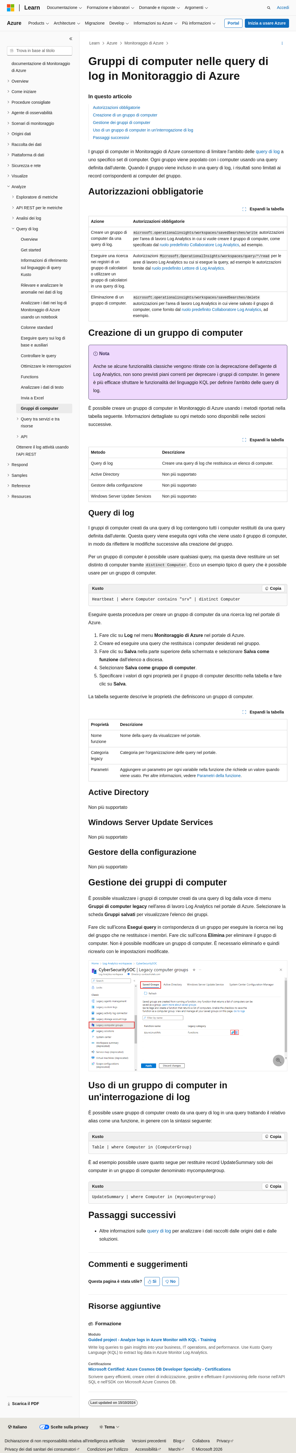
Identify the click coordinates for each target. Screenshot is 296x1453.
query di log (268, 151)
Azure (112, 43)
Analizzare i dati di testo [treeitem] (42, 387)
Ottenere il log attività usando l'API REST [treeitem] (42, 451)
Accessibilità (146, 1449)
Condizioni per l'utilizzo (107, 1449)
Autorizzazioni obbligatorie (116, 107)
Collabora (201, 1441)
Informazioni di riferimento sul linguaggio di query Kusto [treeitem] (44, 267)
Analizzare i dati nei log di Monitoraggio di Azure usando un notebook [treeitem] (44, 310)
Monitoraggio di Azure (143, 43)
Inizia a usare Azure (267, 23)
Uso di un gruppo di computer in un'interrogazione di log (143, 130)
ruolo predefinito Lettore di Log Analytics (188, 268)
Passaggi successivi (111, 137)
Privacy (223, 1441)
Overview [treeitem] (29, 239)
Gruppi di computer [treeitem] (39, 408)
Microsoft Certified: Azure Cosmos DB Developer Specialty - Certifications (159, 1369)
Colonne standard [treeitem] (37, 327)
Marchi (175, 1449)
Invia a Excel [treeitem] (32, 398)
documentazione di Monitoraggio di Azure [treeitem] (41, 67)
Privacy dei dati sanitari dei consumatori (40, 1449)
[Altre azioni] (282, 43)
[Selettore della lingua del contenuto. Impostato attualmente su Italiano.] (17, 1427)
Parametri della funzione (218, 775)
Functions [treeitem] (29, 377)
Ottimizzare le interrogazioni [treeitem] (46, 366)
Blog (177, 1441)
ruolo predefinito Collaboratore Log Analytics (199, 244)
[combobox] (39, 50)
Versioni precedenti (149, 1441)
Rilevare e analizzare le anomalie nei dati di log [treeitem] (42, 289)
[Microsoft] (10, 8)
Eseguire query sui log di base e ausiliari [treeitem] (43, 342)
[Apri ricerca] (269, 8)
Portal (233, 23)
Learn (94, 43)
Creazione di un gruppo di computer (125, 115)
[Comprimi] (71, 39)
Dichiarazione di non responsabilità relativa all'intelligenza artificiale (65, 1441)
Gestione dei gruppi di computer (121, 122)
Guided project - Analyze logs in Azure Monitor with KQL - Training (152, 1339)
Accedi (283, 7)
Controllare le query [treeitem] (38, 355)
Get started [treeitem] (31, 250)
